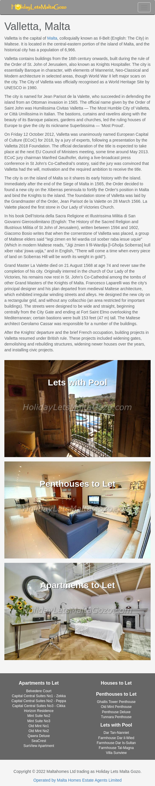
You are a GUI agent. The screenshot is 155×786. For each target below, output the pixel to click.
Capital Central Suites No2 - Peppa (38, 701)
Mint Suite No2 (38, 716)
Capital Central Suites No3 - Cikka (38, 706)
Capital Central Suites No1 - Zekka (39, 696)
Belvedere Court (38, 691)
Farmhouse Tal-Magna (116, 748)
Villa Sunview (116, 753)
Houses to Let (116, 683)
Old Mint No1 (39, 726)
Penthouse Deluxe (116, 712)
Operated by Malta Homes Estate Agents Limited (77, 780)
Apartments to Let (39, 683)
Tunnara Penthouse (116, 717)
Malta (52, 38)
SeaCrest (39, 741)
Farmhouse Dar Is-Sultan (116, 743)
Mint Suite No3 (38, 721)
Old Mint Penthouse (116, 707)
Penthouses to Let (116, 694)
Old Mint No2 (39, 731)
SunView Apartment (38, 746)
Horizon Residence (38, 711)
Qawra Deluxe (39, 736)
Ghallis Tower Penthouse (116, 702)
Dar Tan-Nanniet (116, 733)
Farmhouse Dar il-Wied (116, 738)
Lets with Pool (116, 724)
